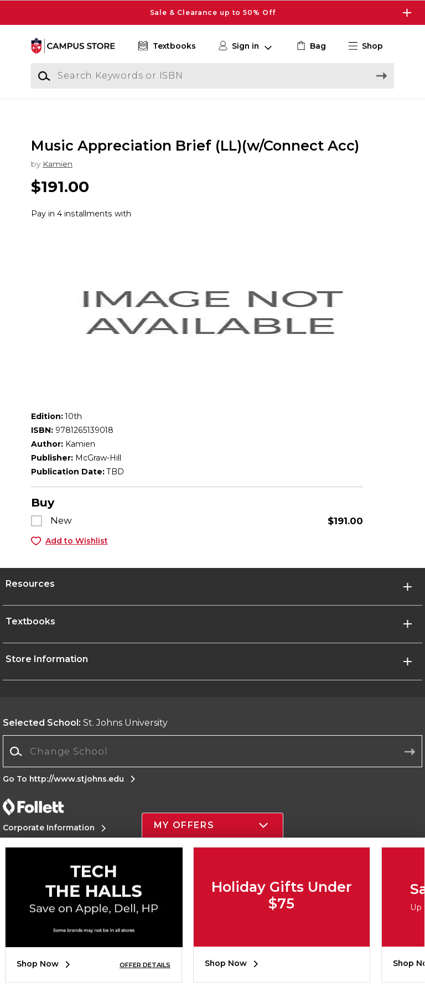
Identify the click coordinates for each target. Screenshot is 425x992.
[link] (310, 46)
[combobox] (212, 764)
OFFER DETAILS (145, 965)
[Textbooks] (166, 46)
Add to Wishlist (76, 554)
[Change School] (212, 764)
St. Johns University (85, 736)
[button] (370, 46)
